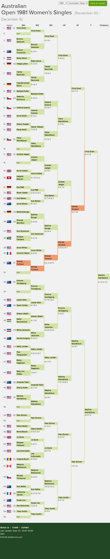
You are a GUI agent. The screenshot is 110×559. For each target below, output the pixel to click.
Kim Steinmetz (23, 506)
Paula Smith (22, 130)
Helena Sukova (23, 108)
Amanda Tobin (23, 382)
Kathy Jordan (22, 347)
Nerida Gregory (23, 338)
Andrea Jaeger (23, 154)
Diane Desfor (22, 426)
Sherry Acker (22, 388)
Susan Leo (21, 500)
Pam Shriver (22, 415)
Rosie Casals (22, 193)
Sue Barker (49, 196)
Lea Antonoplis (23, 451)
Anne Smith (22, 116)
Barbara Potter (23, 91)
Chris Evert (21, 28)
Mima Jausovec (23, 330)
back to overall (98, 3)
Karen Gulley (22, 305)
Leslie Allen (22, 300)
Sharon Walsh (22, 314)
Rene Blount (22, 432)
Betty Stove (22, 58)
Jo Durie (20, 437)
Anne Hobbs (22, 171)
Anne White (22, 248)
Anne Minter (22, 204)
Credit (15, 527)
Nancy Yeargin (23, 124)
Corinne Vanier (23, 253)
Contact (25, 527)
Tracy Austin (63, 498)
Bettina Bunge (23, 212)
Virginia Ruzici (23, 459)
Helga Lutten (22, 64)
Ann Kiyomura (23, 231)
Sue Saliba (21, 487)
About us (4, 527)
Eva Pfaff (20, 187)
